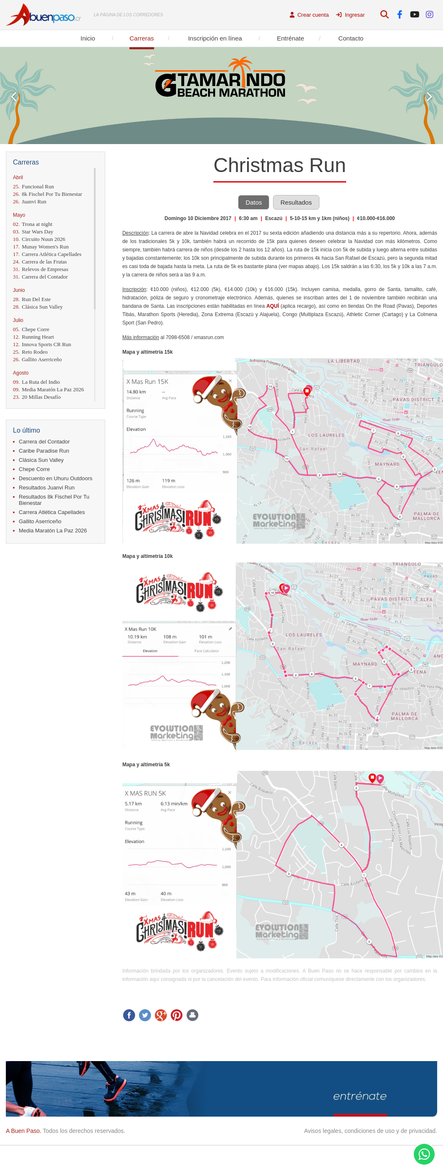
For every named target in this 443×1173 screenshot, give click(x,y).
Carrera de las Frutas (40, 261)
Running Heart (33, 337)
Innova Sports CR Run (42, 344)
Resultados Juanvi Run (47, 487)
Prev (14, 96)
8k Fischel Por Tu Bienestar (47, 194)
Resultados (296, 202)
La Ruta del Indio (36, 382)
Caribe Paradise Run (44, 451)
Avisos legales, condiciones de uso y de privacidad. (370, 1130)
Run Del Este (32, 299)
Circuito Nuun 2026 (39, 239)
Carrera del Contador (40, 277)
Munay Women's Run (41, 246)
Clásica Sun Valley (38, 307)
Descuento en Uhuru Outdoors (55, 478)
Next (429, 96)
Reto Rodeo (30, 352)
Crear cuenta (309, 15)
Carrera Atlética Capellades (47, 254)
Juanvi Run (29, 201)
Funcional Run (33, 186)
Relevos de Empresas (40, 269)
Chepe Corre (31, 329)
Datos (254, 202)
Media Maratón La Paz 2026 (48, 389)
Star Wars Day (33, 231)
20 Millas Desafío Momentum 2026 (37, 400)
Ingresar (350, 15)
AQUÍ (272, 306)
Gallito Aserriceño (37, 359)
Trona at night (32, 224)
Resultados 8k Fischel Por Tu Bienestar (54, 500)
